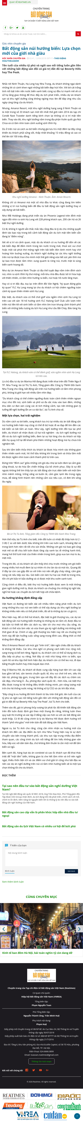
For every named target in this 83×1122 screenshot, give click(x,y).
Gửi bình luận (71, 871)
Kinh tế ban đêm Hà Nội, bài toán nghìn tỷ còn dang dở (37, 953)
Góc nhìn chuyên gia (13, 58)
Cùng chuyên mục (41, 896)
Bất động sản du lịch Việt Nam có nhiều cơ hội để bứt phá (39, 826)
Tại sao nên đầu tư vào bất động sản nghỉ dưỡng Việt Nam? (39, 787)
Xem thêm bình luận (13, 881)
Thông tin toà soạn (41, 1061)
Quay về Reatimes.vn (20, 2)
